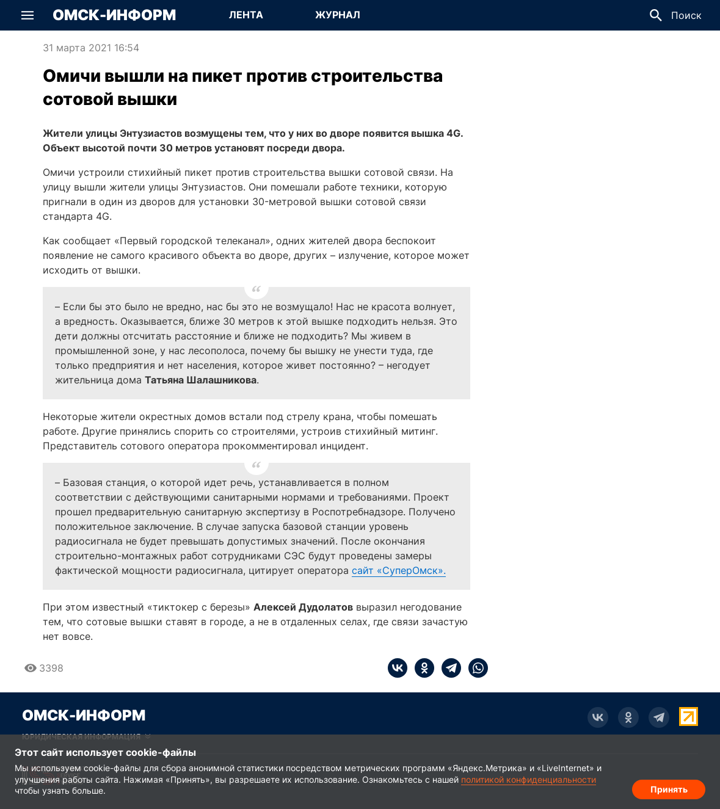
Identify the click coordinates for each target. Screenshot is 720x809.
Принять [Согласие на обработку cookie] (669, 788)
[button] (27, 15)
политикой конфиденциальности (528, 779)
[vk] (397, 668)
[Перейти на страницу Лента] (246, 15)
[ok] (420, 668)
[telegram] (447, 668)
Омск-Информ (114, 15)
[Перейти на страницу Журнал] (338, 15)
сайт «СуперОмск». (399, 570)
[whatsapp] (474, 668)
